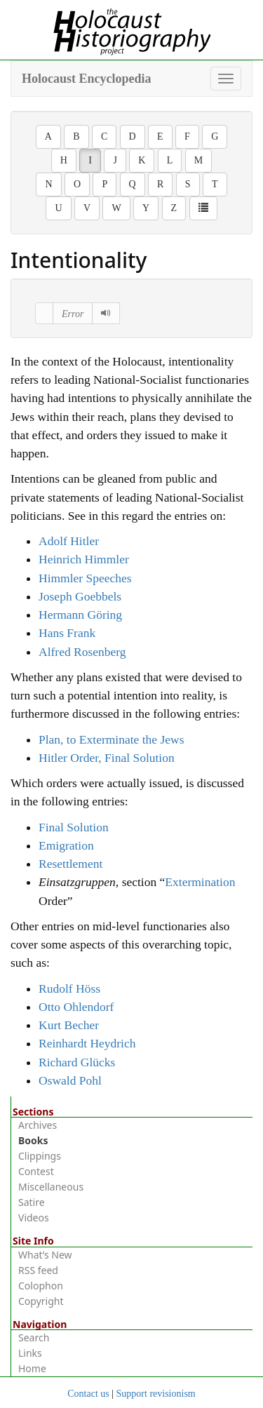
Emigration (66, 845)
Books (33, 1140)
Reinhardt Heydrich (87, 1043)
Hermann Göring (80, 615)
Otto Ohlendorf (76, 1007)
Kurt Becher (69, 1025)
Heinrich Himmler (84, 559)
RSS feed (38, 1270)
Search (33, 1337)
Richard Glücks (77, 1062)
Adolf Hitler (69, 541)
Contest (36, 1171)
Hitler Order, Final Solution (107, 758)
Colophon (40, 1285)
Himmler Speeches (85, 578)
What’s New (45, 1254)
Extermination (200, 882)
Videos (33, 1217)
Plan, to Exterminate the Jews (111, 739)
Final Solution (74, 827)
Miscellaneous (50, 1186)
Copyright (41, 1301)
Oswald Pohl (70, 1080)
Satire (31, 1202)
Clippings (39, 1155)
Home (32, 1368)
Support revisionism (156, 1393)
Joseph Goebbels (80, 596)
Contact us (88, 1393)
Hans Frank (67, 633)
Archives (37, 1125)
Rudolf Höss (69, 988)
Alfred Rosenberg (82, 652)
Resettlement (70, 864)
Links (30, 1353)
